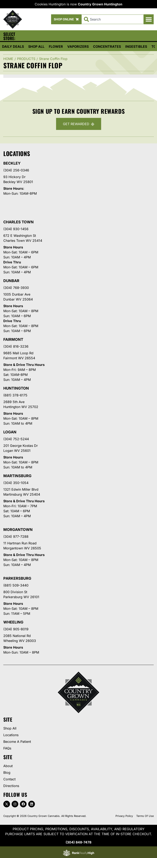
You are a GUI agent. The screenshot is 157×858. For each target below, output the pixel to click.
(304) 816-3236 (15, 346)
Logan (9, 432)
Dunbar (11, 281)
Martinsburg (17, 476)
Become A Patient (17, 741)
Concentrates (107, 46)
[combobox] (112, 19)
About (8, 766)
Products (26, 59)
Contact (9, 779)
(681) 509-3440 (15, 585)
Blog (6, 772)
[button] (149, 19)
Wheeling (13, 622)
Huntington (16, 388)
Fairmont (13, 339)
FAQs (7, 748)
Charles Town (18, 222)
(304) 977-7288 (15, 536)
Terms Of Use (145, 816)
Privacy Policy (124, 816)
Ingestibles (136, 46)
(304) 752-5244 (16, 439)
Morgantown (18, 529)
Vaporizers (78, 46)
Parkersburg (17, 578)
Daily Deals (13, 46)
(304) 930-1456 (15, 229)
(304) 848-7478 (78, 842)
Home (8, 59)
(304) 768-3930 (16, 288)
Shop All (36, 46)
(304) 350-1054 (15, 483)
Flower (56, 46)
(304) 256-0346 (16, 170)
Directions (11, 786)
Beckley (12, 163)
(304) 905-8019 (15, 629)
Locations (10, 735)
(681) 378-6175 (15, 395)
